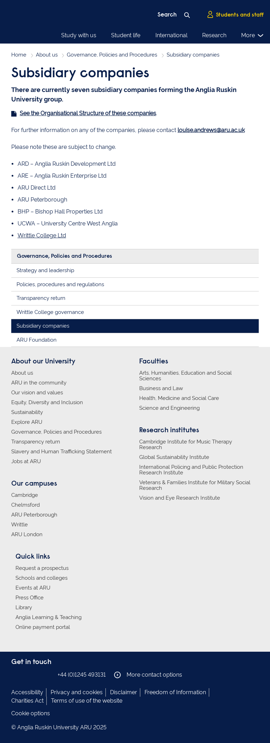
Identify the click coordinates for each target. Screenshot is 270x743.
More (252, 35)
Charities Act (27, 700)
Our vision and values (37, 392)
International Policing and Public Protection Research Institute (191, 470)
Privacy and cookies (77, 692)
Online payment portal (42, 627)
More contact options (148, 674)
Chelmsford (25, 505)
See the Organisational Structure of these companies (88, 113)
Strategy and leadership (45, 270)
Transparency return (41, 298)
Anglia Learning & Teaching (48, 617)
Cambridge (24, 495)
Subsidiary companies (43, 326)
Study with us (78, 35)
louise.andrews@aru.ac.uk (211, 130)
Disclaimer (123, 692)
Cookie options (30, 713)
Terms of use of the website (86, 700)
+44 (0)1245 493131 (82, 674)
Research (214, 35)
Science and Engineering (169, 408)
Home (18, 55)
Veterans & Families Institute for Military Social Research (194, 485)
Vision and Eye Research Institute (179, 498)
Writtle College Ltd (42, 235)
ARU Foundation (37, 340)
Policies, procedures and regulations (60, 284)
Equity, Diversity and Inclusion (47, 402)
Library (23, 607)
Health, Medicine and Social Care (179, 398)
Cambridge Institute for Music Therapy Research (185, 445)
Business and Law (161, 388)
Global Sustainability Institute (174, 457)
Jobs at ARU (26, 461)
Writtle (19, 524)
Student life (125, 35)
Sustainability (27, 412)
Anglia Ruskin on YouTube (47, 674)
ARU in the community (38, 383)
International (171, 35)
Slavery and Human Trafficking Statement (61, 451)
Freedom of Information (175, 692)
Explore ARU (26, 422)
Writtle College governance (50, 312)
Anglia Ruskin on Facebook (15, 674)
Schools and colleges (41, 578)
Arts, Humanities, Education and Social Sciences (185, 376)
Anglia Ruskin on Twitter (36, 674)
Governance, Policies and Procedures (112, 55)
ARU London (27, 534)
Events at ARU (32, 588)
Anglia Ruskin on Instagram (26, 674)
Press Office (29, 597)
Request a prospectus (42, 568)
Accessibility (27, 692)
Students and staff (235, 14)
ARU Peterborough (34, 515)
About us (47, 55)
